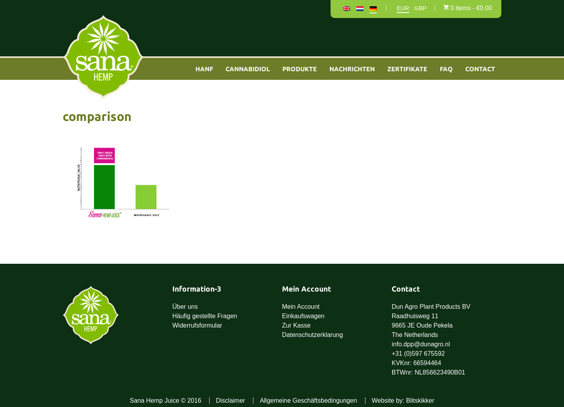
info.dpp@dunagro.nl (421, 344)
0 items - (471, 8)
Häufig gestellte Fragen (204, 316)
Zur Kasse (296, 325)
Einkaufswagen (303, 316)
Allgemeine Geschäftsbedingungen (308, 400)
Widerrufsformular (197, 325)
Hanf (204, 68)
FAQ (446, 68)
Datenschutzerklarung (312, 334)
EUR (403, 8)
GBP (420, 8)
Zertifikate (407, 68)
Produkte (299, 68)
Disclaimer (230, 400)
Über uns (185, 306)
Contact (480, 68)
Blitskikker (420, 400)
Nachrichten (352, 68)
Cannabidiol (248, 68)
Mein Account (301, 306)
